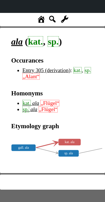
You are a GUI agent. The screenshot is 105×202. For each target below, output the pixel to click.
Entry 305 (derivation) (46, 70)
